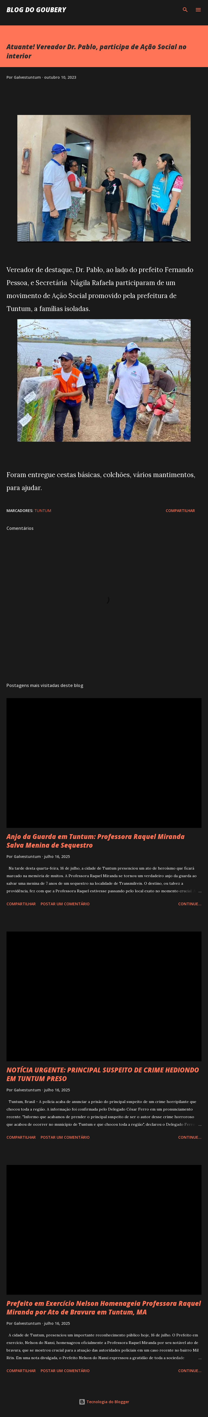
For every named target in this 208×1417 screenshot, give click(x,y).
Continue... (190, 903)
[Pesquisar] (185, 9)
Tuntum (42, 510)
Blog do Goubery (36, 9)
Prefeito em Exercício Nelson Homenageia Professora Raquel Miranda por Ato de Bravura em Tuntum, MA (103, 1307)
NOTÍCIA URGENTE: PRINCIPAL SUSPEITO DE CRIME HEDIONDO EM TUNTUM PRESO (102, 1074)
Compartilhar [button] (180, 510)
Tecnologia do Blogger (104, 1401)
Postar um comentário (65, 903)
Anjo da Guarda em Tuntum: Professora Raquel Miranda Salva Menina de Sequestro (95, 841)
